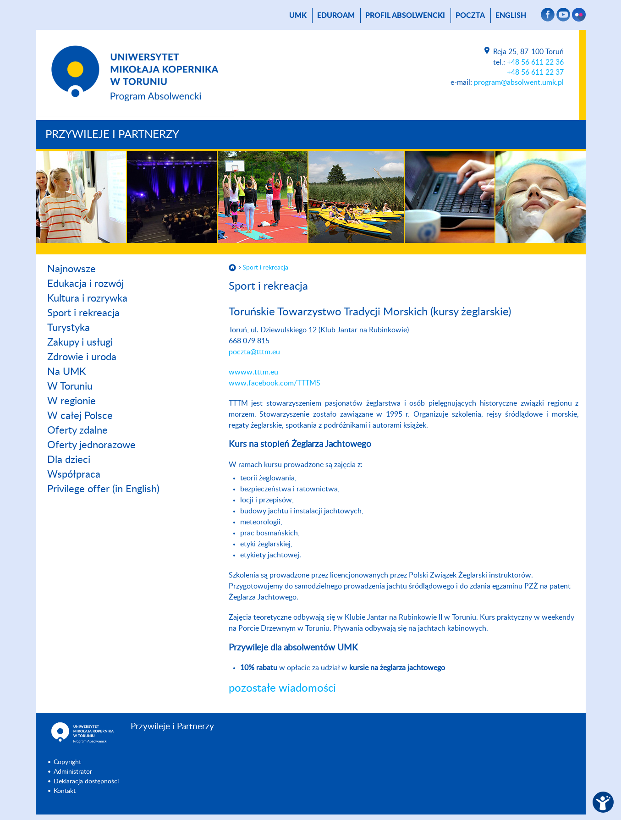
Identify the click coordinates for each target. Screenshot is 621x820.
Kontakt (65, 791)
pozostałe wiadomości (282, 688)
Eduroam (336, 15)
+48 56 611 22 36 (535, 62)
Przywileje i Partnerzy (112, 134)
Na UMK (66, 372)
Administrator (73, 772)
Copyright (67, 762)
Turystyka (68, 328)
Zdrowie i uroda (81, 357)
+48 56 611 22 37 (535, 72)
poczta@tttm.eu (254, 352)
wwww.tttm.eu (253, 372)
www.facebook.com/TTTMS (274, 383)
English (510, 15)
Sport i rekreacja (83, 313)
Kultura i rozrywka (87, 298)
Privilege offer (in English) (103, 489)
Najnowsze (71, 269)
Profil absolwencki (405, 15)
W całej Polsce (80, 416)
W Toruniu (70, 386)
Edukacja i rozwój (85, 284)
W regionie (71, 401)
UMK (298, 15)
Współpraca (73, 474)
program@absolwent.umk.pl (519, 82)
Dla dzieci (68, 460)
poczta (470, 15)
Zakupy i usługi (80, 342)
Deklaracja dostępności (86, 781)
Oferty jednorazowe (91, 445)
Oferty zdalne (77, 430)
